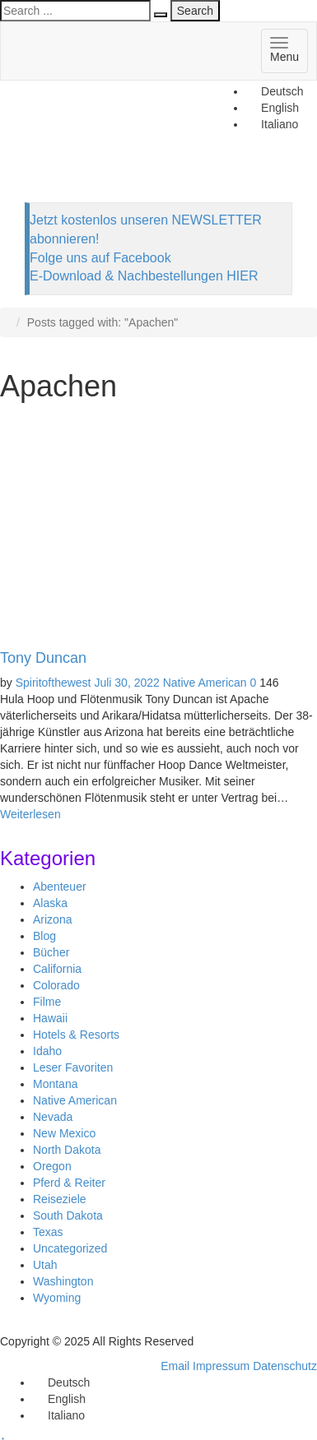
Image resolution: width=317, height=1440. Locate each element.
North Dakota (66, 1149)
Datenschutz (285, 1366)
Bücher (51, 952)
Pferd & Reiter (69, 1182)
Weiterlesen (30, 814)
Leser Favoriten (73, 1067)
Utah (45, 1264)
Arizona (52, 919)
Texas (48, 1232)
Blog (44, 935)
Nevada (52, 1116)
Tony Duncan (43, 658)
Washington (63, 1281)
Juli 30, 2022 (126, 682)
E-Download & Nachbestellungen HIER (144, 276)
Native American (205, 682)
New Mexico (64, 1133)
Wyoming (57, 1297)
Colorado (56, 985)
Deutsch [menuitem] (282, 91)
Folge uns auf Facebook (100, 258)
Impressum (221, 1366)
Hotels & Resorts (76, 1034)
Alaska (50, 903)
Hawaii (50, 1018)
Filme (47, 1001)
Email (175, 1366)
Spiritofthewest (53, 682)
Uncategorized (70, 1248)
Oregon (52, 1166)
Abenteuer (59, 886)
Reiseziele (59, 1199)
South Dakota (68, 1215)
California (57, 968)
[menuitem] (274, 91)
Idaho (47, 1051)
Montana (55, 1083)
